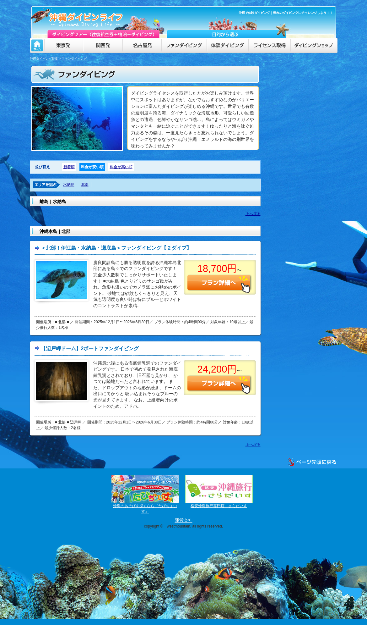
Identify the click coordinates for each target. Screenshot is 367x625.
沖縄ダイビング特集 (44, 58)
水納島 (68, 184)
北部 (85, 184)
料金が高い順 (121, 167)
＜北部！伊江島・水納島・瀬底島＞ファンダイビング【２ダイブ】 (116, 248)
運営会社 (183, 520)
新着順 (69, 167)
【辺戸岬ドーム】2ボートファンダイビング (90, 348)
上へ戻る (253, 214)
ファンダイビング (74, 58)
